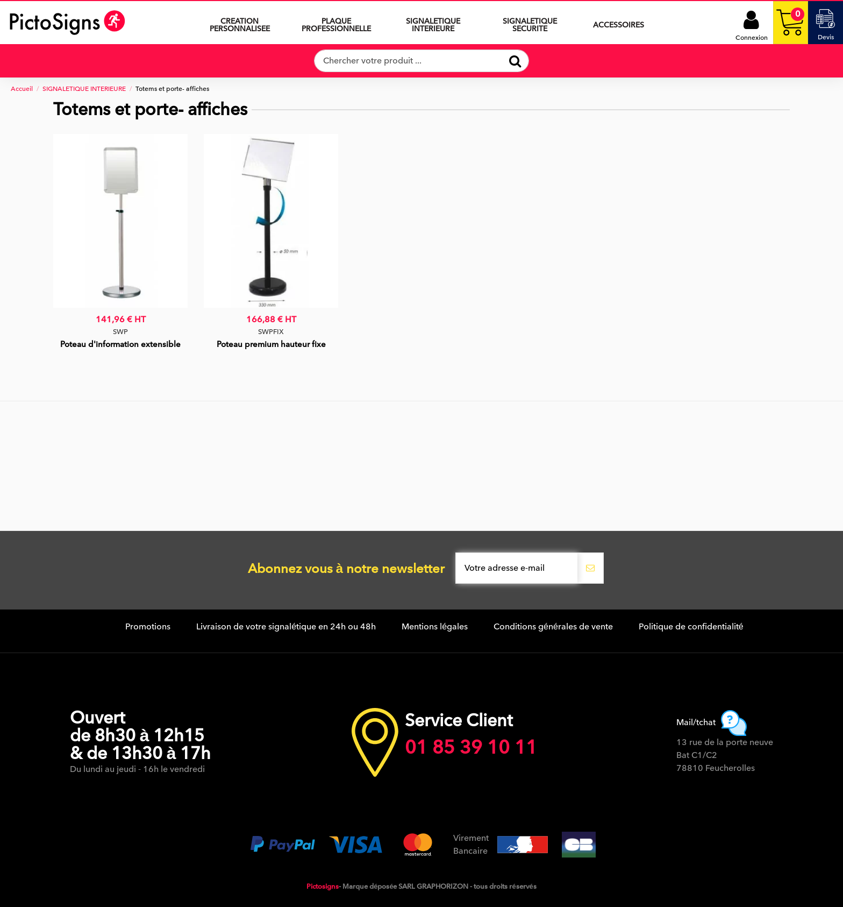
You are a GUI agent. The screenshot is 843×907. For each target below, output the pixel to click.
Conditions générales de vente (553, 627)
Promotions (147, 627)
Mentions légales (435, 627)
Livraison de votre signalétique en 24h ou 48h (286, 627)
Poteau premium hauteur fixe (271, 344)
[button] (433, 22)
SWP (120, 332)
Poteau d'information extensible (120, 344)
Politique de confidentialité (691, 627)
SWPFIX (271, 332)
